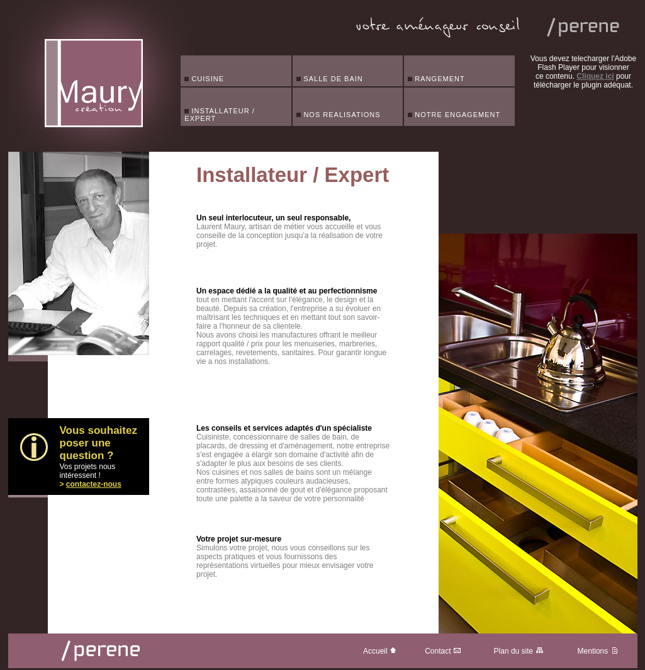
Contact (443, 651)
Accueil (380, 651)
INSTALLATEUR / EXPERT (219, 114)
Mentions (598, 651)
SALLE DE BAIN (329, 78)
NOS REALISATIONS (338, 114)
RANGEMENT (436, 78)
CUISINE (204, 78)
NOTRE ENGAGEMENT (454, 114)
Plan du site (519, 651)
